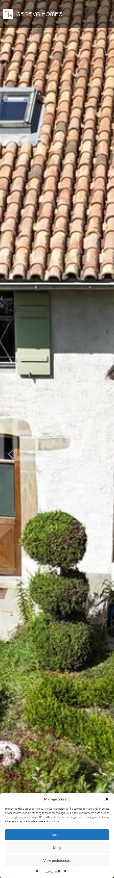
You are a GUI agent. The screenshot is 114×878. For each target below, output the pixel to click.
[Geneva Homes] (32, 19)
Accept (57, 835)
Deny (57, 848)
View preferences (57, 860)
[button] (107, 799)
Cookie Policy (53, 871)
